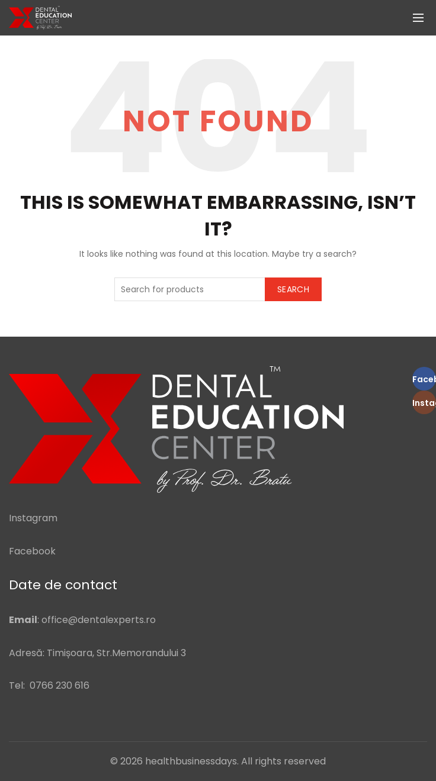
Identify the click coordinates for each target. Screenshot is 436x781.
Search (293, 289)
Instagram (33, 518)
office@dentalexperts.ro (98, 620)
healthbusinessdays (191, 761)
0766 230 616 (59, 685)
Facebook (32, 551)
